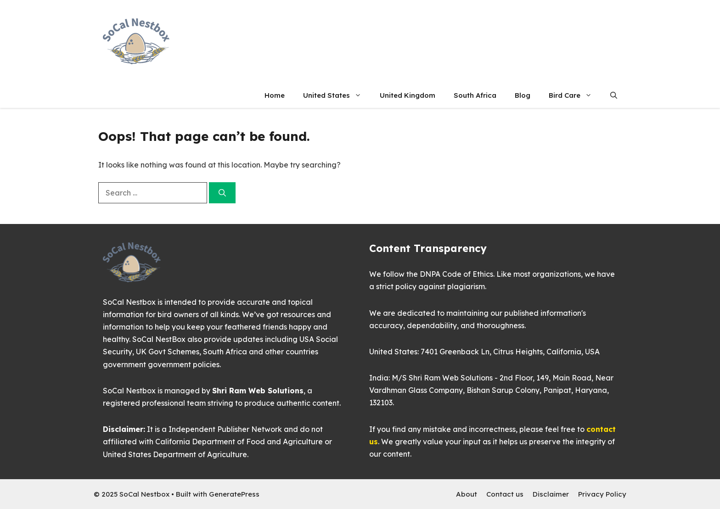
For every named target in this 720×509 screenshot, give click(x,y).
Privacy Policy (602, 494)
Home (274, 95)
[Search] (222, 192)
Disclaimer (551, 494)
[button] (613, 95)
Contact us (504, 494)
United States (337, 95)
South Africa (475, 95)
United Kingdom (407, 95)
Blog (522, 95)
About (466, 494)
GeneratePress (234, 494)
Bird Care (575, 95)
